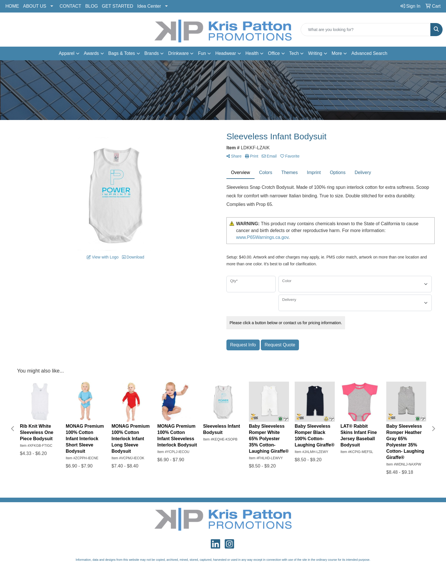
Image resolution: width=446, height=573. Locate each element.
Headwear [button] (225, 53)
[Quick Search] (366, 29)
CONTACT (70, 6)
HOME (12, 6)
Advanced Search (369, 53)
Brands (151, 53)
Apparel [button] (66, 53)
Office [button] (274, 53)
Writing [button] (315, 53)
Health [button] (252, 53)
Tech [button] (294, 53)
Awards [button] (91, 53)
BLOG (91, 6)
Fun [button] (202, 53)
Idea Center (149, 6)
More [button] (337, 53)
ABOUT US (34, 6)
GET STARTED (117, 6)
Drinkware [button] (178, 53)
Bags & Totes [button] (121, 53)
